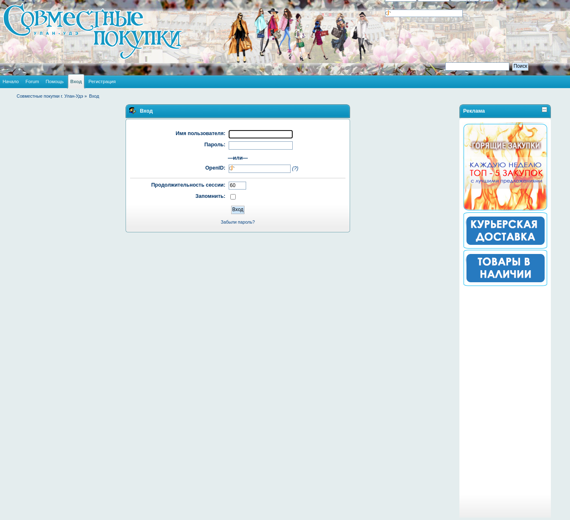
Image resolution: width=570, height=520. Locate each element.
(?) (295, 168)
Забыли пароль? (238, 221)
